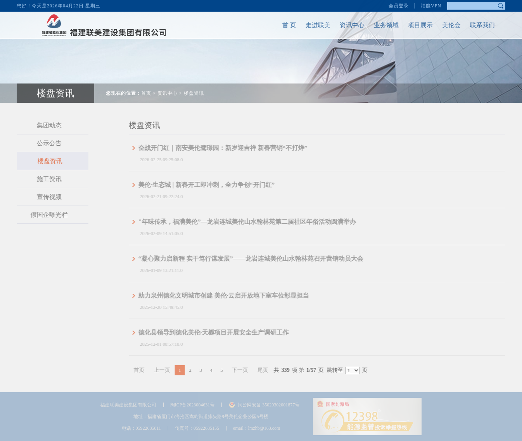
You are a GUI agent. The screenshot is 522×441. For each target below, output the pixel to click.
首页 (146, 88)
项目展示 (415, 25)
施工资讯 (43, 179)
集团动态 (43, 125)
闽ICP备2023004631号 (192, 405)
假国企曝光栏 (43, 214)
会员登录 (399, 5)
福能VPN (431, 5)
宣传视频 (43, 196)
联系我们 (477, 25)
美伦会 (446, 25)
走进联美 (312, 25)
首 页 (284, 25)
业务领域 (380, 25)
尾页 (273, 370)
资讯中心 (346, 25)
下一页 (250, 370)
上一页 (172, 370)
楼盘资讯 (194, 88)
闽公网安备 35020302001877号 (268, 405)
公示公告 (43, 143)
